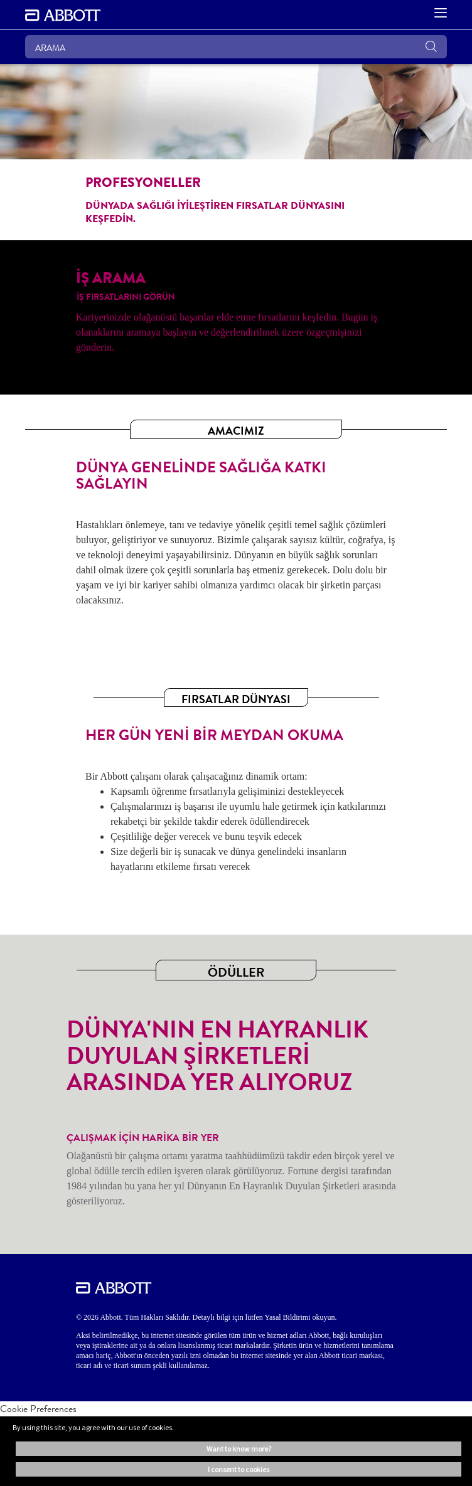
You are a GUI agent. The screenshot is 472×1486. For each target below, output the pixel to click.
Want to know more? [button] (238, 1448)
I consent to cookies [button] (238, 1469)
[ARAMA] (236, 46)
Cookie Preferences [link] (38, 1408)
